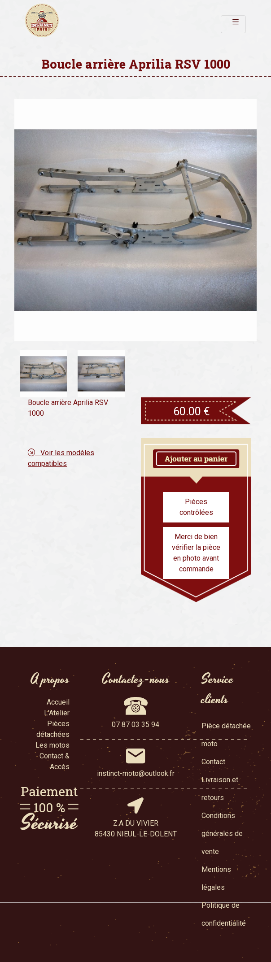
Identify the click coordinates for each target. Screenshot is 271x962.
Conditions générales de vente (222, 833)
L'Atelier (57, 713)
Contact (213, 761)
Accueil (58, 702)
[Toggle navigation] (233, 24)
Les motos (52, 745)
